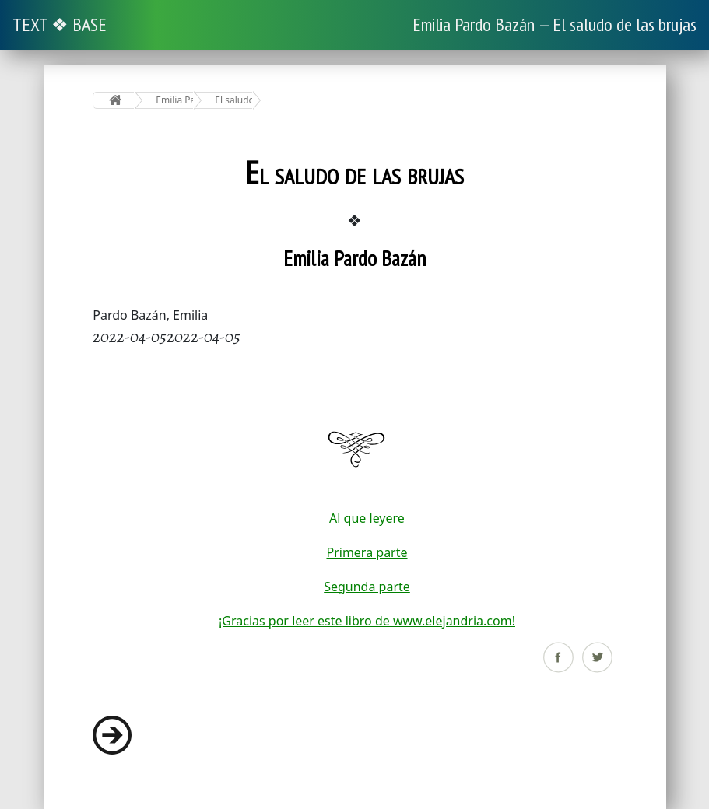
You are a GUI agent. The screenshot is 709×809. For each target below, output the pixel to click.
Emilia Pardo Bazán (175, 100)
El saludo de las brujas (234, 100)
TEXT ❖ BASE (59, 24)
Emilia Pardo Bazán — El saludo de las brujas (554, 24)
